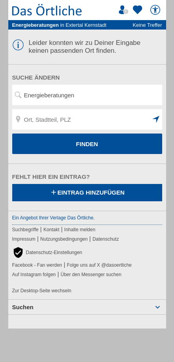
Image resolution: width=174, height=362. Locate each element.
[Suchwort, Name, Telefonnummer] (87, 95)
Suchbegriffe (25, 229)
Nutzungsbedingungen (64, 239)
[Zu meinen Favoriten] (138, 10)
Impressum (24, 239)
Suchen (23, 307)
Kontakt (51, 229)
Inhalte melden (79, 229)
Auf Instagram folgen (34, 274)
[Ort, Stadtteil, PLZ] (87, 119)
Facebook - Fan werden (37, 265)
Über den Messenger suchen (90, 274)
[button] (156, 119)
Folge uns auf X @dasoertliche (99, 265)
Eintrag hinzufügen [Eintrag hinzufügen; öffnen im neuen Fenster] (87, 193)
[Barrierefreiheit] (156, 10)
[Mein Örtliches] (125, 10)
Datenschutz (105, 239)
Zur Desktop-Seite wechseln (41, 290)
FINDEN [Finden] (87, 144)
